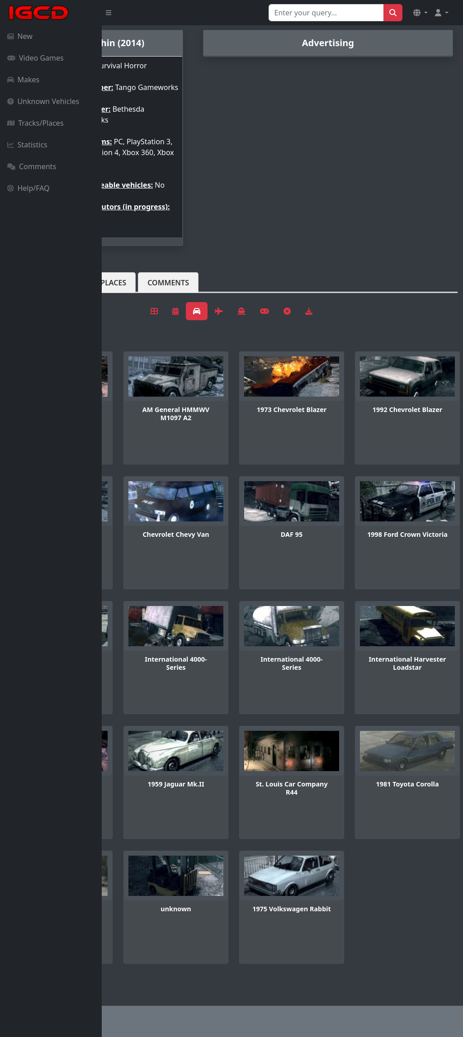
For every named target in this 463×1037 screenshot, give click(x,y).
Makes (23, 80)
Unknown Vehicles (43, 101)
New (20, 36)
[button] (420, 13)
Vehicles (134, 304)
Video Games (35, 58)
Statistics (27, 145)
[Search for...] (326, 12)
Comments (31, 166)
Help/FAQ (28, 188)
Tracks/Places (35, 123)
